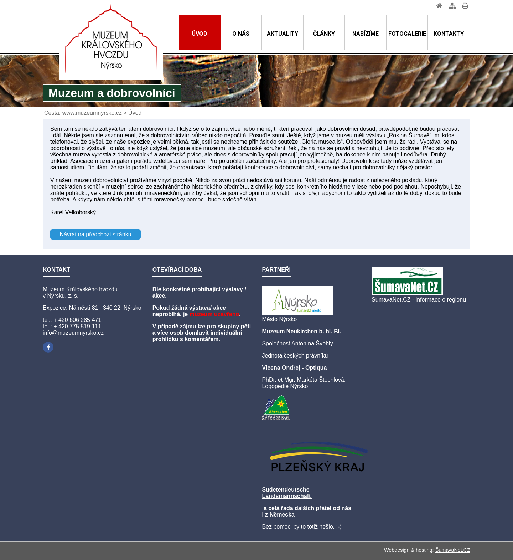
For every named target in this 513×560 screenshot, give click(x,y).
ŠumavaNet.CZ (452, 550)
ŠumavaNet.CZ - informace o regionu (419, 300)
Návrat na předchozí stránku (95, 234)
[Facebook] (48, 347)
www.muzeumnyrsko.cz (92, 113)
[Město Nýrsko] (297, 313)
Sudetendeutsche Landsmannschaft (287, 493)
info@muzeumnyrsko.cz (73, 333)
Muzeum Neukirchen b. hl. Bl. (301, 331)
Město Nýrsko (279, 319)
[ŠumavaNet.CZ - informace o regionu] (407, 293)
